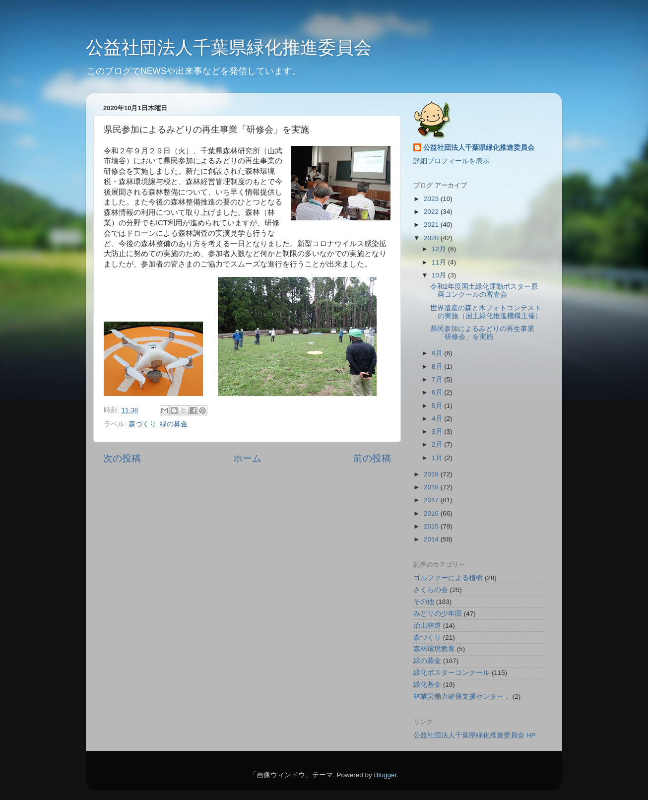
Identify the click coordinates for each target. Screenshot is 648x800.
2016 (432, 513)
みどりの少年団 (437, 613)
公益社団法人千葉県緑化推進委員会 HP (474, 735)
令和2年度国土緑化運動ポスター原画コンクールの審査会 (484, 290)
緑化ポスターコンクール (451, 672)
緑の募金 (174, 424)
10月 (440, 275)
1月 (438, 458)
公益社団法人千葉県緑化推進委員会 (229, 47)
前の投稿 (372, 458)
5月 (438, 405)
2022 (432, 211)
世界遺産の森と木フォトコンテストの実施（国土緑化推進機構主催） (486, 312)
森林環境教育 (434, 649)
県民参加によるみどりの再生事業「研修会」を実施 (482, 332)
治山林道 (427, 625)
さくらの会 (430, 590)
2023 (432, 198)
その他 (423, 601)
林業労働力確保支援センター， (462, 696)
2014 (432, 539)
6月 (438, 392)
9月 (438, 353)
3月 (438, 431)
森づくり (142, 424)
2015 (432, 526)
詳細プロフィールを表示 (451, 161)
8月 (438, 366)
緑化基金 (427, 684)
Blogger (385, 775)
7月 (438, 379)
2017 (432, 500)
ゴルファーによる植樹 (448, 578)
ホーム (247, 458)
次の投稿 (122, 458)
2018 (432, 487)
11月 (440, 262)
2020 (432, 238)
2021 (432, 224)
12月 (440, 249)
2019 (432, 474)
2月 (438, 444)
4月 (438, 418)
